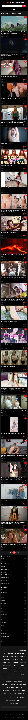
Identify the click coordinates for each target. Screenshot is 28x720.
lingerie (14, 690)
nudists (13, 625)
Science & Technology (13, 575)
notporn (15, 671)
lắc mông (22, 656)
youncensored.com (12, 717)
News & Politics (13, 577)
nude (10, 665)
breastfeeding (18, 681)
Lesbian (13, 566)
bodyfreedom (13, 630)
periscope (23, 662)
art (13, 589)
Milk (13, 561)
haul (17, 650)
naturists (13, 628)
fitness (22, 678)
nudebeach (13, 633)
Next (18, 552)
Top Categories (6, 556)
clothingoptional (13, 636)
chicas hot (8, 681)
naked (13, 595)
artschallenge (13, 617)
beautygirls (13, 619)
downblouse (6, 678)
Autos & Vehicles (13, 569)
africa (13, 611)
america (13, 606)
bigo (20, 671)
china (13, 597)
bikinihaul (15, 662)
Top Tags (5, 587)
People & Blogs (13, 580)
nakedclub (21, 694)
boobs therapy (14, 656)
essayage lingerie (10, 700)
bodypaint (13, 603)
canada (13, 600)
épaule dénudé (6, 690)
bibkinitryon (19, 687)
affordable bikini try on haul (17, 668)
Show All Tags (14, 706)
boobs (4, 665)
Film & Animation (13, 583)
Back (10, 552)
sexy (13, 639)
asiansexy (13, 622)
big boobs (13, 641)
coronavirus (13, 592)
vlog (17, 675)
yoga (9, 662)
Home (5, 714)
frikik (11, 650)
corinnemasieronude (9, 697)
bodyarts (13, 608)
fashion (19, 700)
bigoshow (10, 653)
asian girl (5, 656)
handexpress (15, 678)
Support (12, 714)
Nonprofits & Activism (13, 564)
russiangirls (13, 614)
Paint (13, 558)
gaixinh (4, 662)
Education (13, 572)
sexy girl (8, 671)
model (15, 665)
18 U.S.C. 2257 (20, 714)
